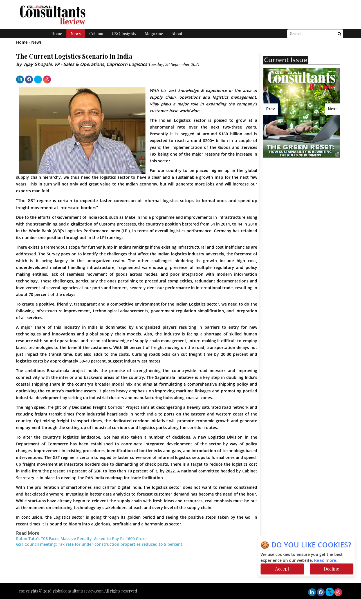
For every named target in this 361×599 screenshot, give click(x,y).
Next (332, 109)
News (76, 33)
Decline (331, 569)
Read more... (327, 560)
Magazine (154, 33)
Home (56, 33)
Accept (282, 569)
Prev (270, 109)
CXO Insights (124, 33)
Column (96, 33)
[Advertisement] (312, 213)
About (177, 33)
